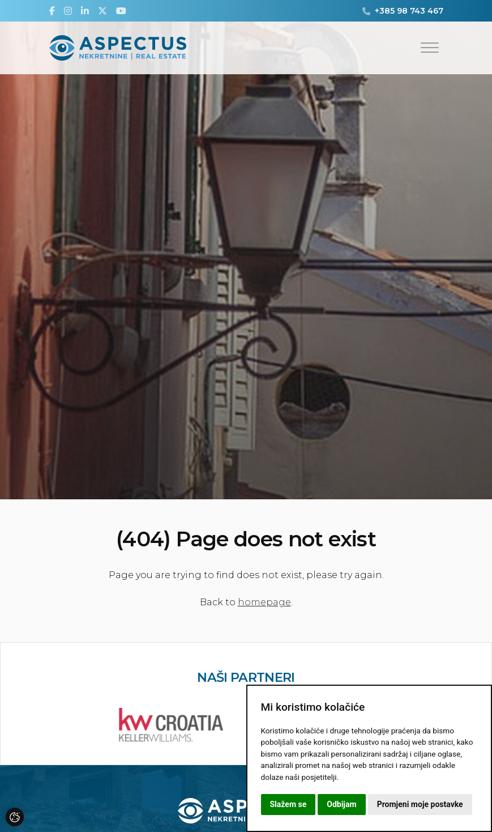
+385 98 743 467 (409, 11)
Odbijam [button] (341, 804)
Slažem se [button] (288, 804)
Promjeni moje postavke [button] (420, 804)
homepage (264, 602)
